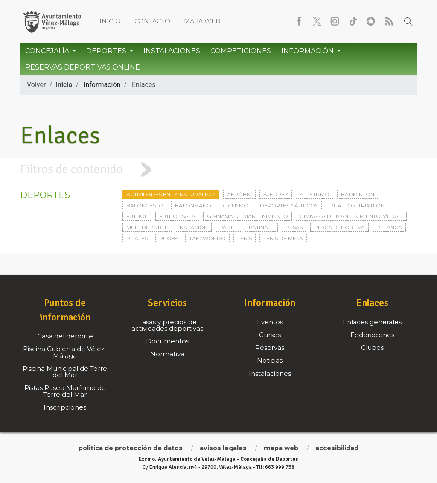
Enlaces (144, 85)
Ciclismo (235, 205)
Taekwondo (207, 238)
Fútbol (137, 216)
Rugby (168, 238)
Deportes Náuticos (289, 205)
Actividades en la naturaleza (171, 194)
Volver (36, 85)
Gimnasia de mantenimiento (247, 216)
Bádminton (357, 194)
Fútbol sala (177, 216)
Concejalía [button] (48, 51)
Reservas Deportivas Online (82, 67)
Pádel (228, 227)
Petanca (389, 227)
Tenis (244, 238)
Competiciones (240, 51)
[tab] (218, 169)
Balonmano (193, 205)
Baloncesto (144, 205)
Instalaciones (171, 51)
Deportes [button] (107, 51)
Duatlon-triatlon (357, 205)
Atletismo (314, 194)
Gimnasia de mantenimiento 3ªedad (351, 216)
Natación (194, 227)
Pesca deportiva (339, 227)
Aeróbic (239, 194)
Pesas (294, 227)
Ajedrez (275, 194)
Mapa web (202, 21)
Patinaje (261, 227)
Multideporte (147, 227)
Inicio (110, 21)
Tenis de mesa (283, 238)
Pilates (137, 238)
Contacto (152, 21)
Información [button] (308, 51)
